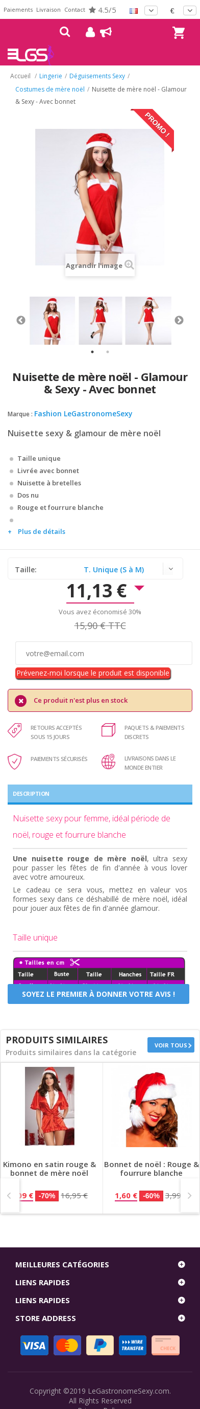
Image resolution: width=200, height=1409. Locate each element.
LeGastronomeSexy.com (128, 1391)
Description (31, 793)
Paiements (18, 9)
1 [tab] (92, 352)
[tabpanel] (53, 321)
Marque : (20, 414)
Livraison (48, 9)
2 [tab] (108, 352)
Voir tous (171, 1045)
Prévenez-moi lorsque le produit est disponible (92, 673)
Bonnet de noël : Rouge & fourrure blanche (151, 1169)
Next (179, 321)
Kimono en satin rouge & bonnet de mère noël (49, 1169)
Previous (21, 321)
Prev (10, 1195)
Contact (74, 9)
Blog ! (100, 32)
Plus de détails (41, 531)
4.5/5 (102, 10)
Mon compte (86, 32)
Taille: (27, 569)
